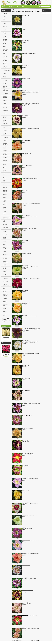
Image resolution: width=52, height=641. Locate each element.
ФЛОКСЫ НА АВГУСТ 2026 (5, 323)
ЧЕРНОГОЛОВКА (5, 304)
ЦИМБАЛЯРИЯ (5, 301)
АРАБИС (4, 30)
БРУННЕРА (4, 57)
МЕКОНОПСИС (5, 187)
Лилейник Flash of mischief (26, 577)
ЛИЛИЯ (4, 174)
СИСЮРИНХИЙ (5, 265)
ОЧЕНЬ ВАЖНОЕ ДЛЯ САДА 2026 (5, 319)
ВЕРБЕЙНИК (5, 66)
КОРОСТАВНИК (5, 150)
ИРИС (4, 127)
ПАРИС (4, 221)
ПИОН (4, 230)
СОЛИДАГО (4, 271)
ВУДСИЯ (4, 77)
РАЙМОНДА (4, 247)
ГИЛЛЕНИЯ (4, 94)
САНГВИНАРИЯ (5, 254)
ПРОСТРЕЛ (4, 241)
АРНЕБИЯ (4, 33)
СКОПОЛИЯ (4, 268)
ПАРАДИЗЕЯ (5, 220)
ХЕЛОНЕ (4, 292)
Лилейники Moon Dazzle (25, 65)
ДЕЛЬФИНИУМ (5, 107)
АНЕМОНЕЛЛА (5, 26)
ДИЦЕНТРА (4, 113)
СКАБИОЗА (4, 267)
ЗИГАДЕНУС (4, 120)
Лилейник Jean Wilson (25, 602)
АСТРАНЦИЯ (5, 39)
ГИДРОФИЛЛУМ (5, 93)
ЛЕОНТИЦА (4, 167)
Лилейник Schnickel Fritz (25, 340)
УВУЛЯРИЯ (4, 288)
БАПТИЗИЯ (4, 43)
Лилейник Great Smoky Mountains (27, 165)
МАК (3, 184)
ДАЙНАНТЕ (4, 104)
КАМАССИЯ (4, 133)
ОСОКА (4, 214)
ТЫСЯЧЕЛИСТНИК (6, 285)
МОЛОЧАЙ (4, 200)
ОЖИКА (4, 210)
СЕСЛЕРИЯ (4, 257)
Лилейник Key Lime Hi (25, 515)
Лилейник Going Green (25, 265)
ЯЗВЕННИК (4, 314)
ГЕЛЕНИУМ (4, 84)
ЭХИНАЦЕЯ (4, 311)
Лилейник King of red (25, 452)
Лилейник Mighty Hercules (26, 390)
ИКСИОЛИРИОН (5, 123)
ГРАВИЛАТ (4, 103)
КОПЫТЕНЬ (4, 147)
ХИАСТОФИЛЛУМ (5, 294)
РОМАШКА (4, 251)
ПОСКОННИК (5, 235)
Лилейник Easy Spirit (25, 402)
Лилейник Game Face (25, 465)
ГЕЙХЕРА (4, 83)
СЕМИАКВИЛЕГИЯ (5, 255)
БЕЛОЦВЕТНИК (5, 52)
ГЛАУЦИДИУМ (5, 96)
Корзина (44, 10)
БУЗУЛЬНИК (5, 59)
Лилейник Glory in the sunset (26, 552)
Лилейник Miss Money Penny (26, 540)
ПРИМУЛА (4, 237)
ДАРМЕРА (4, 106)
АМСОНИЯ (4, 23)
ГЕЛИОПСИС (5, 86)
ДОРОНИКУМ (5, 116)
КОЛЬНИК (4, 146)
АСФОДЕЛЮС (5, 40)
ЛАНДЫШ (4, 164)
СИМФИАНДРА (5, 261)
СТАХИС (4, 275)
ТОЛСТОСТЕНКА (5, 281)
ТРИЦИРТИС (5, 284)
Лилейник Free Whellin (25, 40)
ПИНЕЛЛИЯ (5, 228)
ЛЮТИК (4, 181)
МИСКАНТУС (5, 194)
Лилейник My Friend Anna (25, 477)
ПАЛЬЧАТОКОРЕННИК (6, 217)
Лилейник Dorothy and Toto (26, 565)
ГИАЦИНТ (4, 89)
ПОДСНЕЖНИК (5, 234)
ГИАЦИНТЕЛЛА (5, 90)
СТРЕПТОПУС (5, 277)
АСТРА (4, 37)
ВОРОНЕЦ (4, 76)
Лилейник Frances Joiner (25, 190)
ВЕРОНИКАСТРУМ (5, 69)
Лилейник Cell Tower (25, 527)
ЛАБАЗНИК (4, 163)
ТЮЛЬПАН (4, 287)
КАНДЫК (4, 134)
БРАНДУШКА (5, 56)
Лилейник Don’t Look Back (26, 627)
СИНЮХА (4, 264)
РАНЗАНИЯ (4, 248)
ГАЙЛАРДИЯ (5, 80)
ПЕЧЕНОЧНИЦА (5, 227)
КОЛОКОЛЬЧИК (5, 144)
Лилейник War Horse (25, 615)
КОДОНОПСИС (5, 141)
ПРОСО (4, 240)
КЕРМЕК (4, 136)
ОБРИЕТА (4, 208)
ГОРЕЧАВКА (5, 100)
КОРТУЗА (4, 151)
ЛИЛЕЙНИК (5, 173)
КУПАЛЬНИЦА (5, 160)
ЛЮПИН (4, 180)
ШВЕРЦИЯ (4, 308)
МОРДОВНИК (5, 203)
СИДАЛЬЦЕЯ (5, 258)
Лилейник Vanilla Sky (25, 290)
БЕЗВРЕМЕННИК (5, 49)
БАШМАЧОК (5, 46)
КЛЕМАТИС (4, 140)
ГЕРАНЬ (4, 87)
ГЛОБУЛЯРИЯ (5, 97)
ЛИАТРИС (4, 170)
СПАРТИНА (4, 274)
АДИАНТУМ (4, 16)
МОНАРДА (4, 201)
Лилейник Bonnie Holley (25, 365)
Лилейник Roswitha (25, 115)
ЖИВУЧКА (4, 117)
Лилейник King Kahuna (25, 490)
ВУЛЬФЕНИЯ (5, 79)
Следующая (38, 640)
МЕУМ (4, 193)
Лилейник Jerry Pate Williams (26, 140)
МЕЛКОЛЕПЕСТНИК (6, 188)
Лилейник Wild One (25, 90)
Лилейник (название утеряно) (26, 427)
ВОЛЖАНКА (4, 73)
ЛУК (3, 177)
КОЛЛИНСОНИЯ (5, 143)
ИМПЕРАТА (4, 124)
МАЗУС (4, 183)
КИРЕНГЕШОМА (5, 137)
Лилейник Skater (24, 315)
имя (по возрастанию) (18, 11)
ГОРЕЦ (4, 99)
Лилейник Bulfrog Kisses (25, 502)
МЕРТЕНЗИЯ (5, 191)
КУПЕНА (4, 161)
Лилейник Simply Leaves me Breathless (27, 590)
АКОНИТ (4, 22)
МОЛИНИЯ (4, 197)
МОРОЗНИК (4, 204)
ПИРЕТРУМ (4, 231)
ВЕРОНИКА (4, 67)
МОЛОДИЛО (5, 198)
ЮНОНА (4, 312)
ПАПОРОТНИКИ (5, 218)
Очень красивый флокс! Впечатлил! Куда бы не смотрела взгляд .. (6, 354)
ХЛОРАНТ (4, 297)
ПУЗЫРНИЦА (5, 244)
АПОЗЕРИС (4, 29)
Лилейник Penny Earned (25, 15)
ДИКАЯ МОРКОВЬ (5, 110)
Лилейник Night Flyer (25, 440)
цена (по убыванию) (37, 11)
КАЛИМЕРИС (5, 130)
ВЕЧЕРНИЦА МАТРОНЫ (6, 70)
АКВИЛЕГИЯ (5, 20)
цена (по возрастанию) (31, 11)
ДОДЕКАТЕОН (5, 114)
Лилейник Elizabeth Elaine (26, 215)
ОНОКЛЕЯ (4, 211)
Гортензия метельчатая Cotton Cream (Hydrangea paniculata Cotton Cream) (5, 338)
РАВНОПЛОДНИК (5, 245)
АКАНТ (4, 19)
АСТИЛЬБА (4, 36)
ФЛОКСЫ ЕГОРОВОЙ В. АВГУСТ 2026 (6, 321)
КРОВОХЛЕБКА (5, 157)
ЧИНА (4, 305)
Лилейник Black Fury (25, 240)
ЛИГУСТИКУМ (5, 171)
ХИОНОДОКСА (5, 295)
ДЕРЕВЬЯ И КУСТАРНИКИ (4, 13)
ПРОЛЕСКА (4, 238)
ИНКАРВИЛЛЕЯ (5, 126)
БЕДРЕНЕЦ (4, 47)
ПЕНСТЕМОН (5, 224)
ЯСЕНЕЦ (4, 315)
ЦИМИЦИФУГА (5, 302)
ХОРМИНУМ (5, 298)
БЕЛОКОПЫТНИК (5, 50)
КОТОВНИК (4, 153)
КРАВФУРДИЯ (5, 154)
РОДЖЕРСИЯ (5, 250)
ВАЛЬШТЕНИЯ (5, 60)
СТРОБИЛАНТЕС (5, 278)
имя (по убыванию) (24, 11)
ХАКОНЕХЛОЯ (5, 291)
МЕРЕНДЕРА (5, 190)
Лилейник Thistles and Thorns (26, 415)
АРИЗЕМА (4, 32)
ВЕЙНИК (4, 63)
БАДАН (4, 42)
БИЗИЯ (4, 53)
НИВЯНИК (4, 207)
